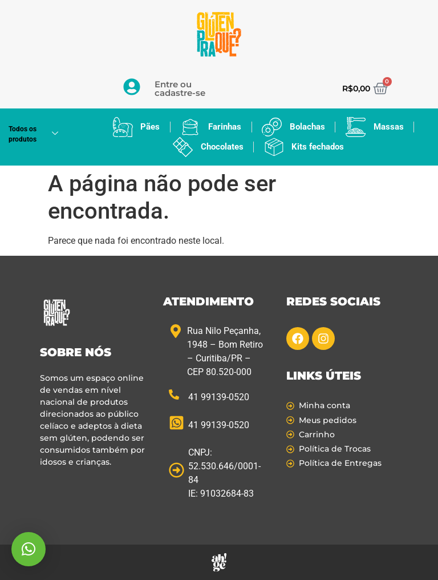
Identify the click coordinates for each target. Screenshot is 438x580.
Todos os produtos (38, 134)
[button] (28, 549)
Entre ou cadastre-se (180, 88)
